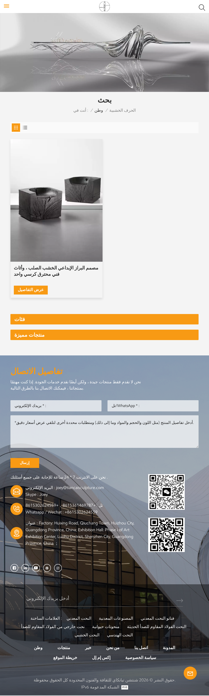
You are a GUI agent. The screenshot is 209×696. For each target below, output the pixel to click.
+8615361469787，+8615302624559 (60, 505)
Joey (43, 494)
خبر (88, 647)
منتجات (63, 647)
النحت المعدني (79, 618)
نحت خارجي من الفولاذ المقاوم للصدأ (53, 626)
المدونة (169, 647)
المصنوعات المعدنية (116, 618)
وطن (98, 110)
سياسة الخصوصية (140, 657)
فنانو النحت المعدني (157, 618)
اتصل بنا (141, 647)
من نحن (113, 647)
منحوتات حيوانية (106, 626)
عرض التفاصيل (31, 289)
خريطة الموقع (65, 657)
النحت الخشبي (87, 635)
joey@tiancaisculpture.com (80, 487)
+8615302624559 (81, 512)
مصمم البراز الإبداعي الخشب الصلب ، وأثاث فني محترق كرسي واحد (56, 271)
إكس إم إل (101, 657)
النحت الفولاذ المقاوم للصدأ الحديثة (156, 626)
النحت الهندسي (120, 635)
